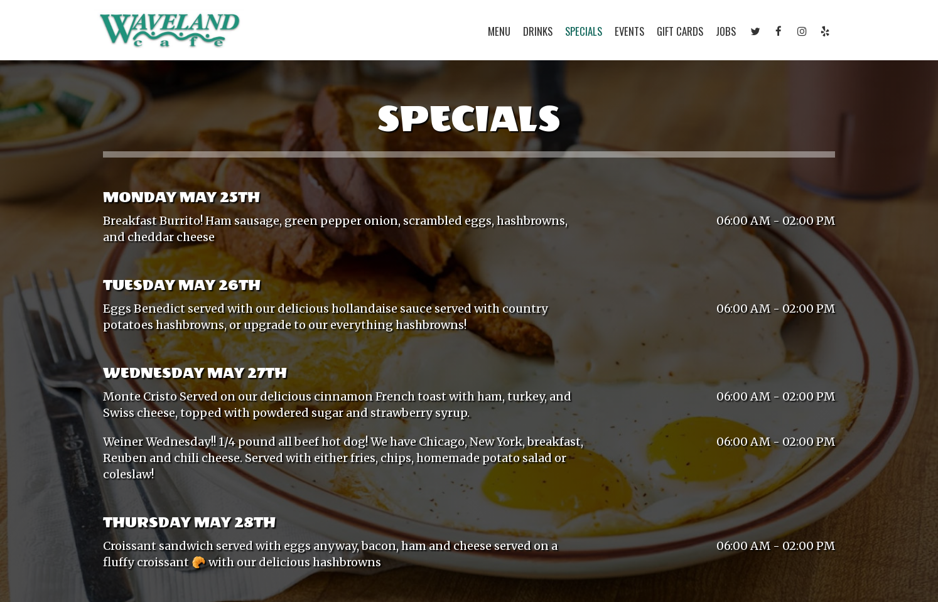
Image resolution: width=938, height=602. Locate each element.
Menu (499, 31)
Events (629, 31)
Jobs (726, 31)
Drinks (538, 31)
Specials (583, 31)
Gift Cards (680, 31)
